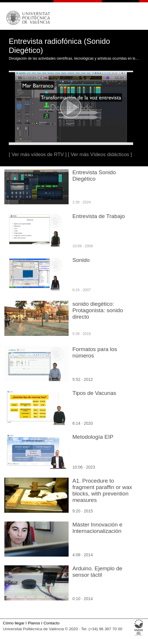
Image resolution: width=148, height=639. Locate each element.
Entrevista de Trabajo (98, 216)
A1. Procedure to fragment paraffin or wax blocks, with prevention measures (102, 490)
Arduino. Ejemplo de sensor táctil (97, 571)
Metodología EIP (92, 437)
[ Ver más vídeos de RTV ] (38, 154)
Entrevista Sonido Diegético (94, 175)
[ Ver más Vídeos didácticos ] (100, 154)
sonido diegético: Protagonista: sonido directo (97, 310)
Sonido (81, 260)
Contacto (51, 623)
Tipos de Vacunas (94, 393)
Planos (34, 623)
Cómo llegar (14, 623)
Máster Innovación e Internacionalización (97, 527)
